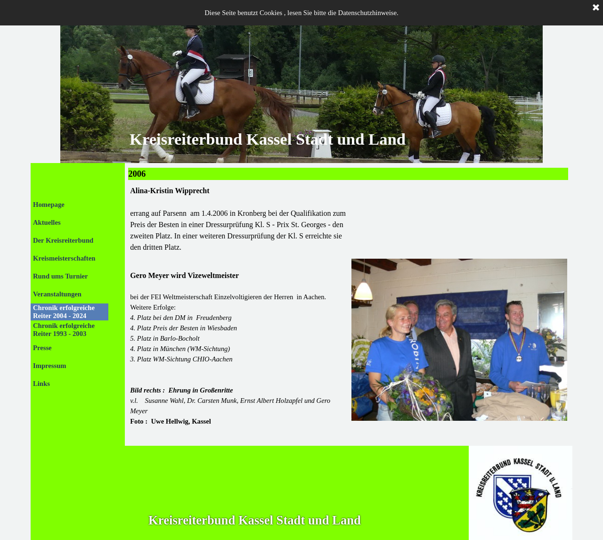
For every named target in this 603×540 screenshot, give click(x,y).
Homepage (49, 204)
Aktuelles (47, 222)
